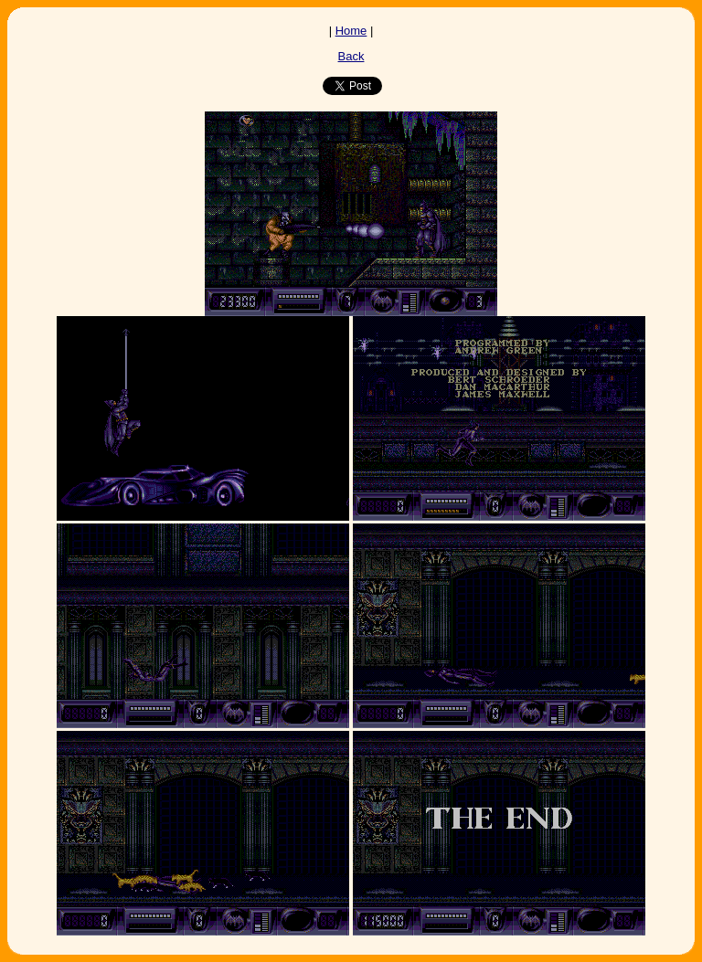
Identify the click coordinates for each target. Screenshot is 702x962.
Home (351, 30)
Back (351, 56)
